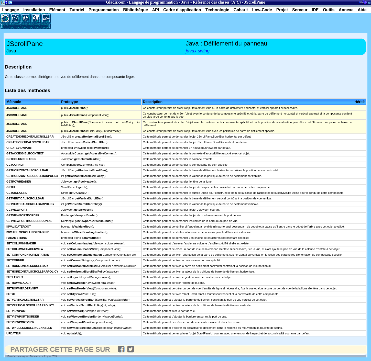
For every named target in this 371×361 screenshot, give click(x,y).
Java (185, 2)
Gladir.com (115, 2)
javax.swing (198, 50)
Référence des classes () (217, 2)
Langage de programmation (153, 2)
